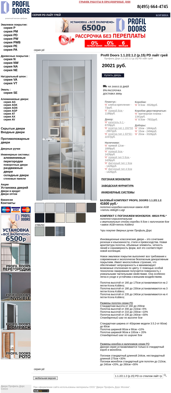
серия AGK (10, 104)
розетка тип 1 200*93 (120, 128)
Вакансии (7, 199)
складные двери (16, 175)
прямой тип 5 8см (119, 157)
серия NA (10, 66)
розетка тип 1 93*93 (120, 133)
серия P (9, 28)
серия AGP (10, 110)
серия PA (10, 49)
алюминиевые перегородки (14, 159)
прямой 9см (115, 151)
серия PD (10, 35)
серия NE (10, 70)
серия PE (10, 46)
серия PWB (11, 42)
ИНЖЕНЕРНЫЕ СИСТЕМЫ (117, 192)
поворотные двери (15, 164)
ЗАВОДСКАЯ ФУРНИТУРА (117, 185)
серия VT (10, 83)
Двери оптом (9, 193)
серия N (9, 59)
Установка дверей (14, 187)
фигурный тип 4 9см (120, 168)
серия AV (9, 119)
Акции (5, 184)
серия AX (9, 116)
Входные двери (13, 132)
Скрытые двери (13, 128)
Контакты (8, 203)
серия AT (9, 113)
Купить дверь (112, 75)
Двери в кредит (10, 191)
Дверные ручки (10, 148)
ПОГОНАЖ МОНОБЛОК (115, 179)
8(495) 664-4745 (152, 6)
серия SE (10, 93)
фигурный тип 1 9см (120, 163)
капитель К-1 (116, 122)
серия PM (10, 31)
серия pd (39, 50)
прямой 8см (115, 110)
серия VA (10, 79)
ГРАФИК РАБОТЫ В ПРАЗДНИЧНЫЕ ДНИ (104, 2)
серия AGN (10, 107)
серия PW (10, 39)
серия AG (9, 102)
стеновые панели (14, 178)
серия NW (10, 63)
